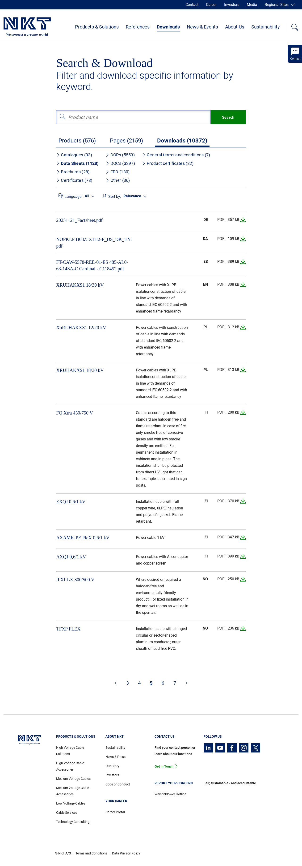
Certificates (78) (74, 180)
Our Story (112, 766)
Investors (231, 4)
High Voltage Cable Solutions (70, 751)
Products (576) (77, 140)
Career (211, 4)
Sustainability (265, 27)
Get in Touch (164, 766)
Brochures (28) (72, 171)
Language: (73, 196)
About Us (234, 27)
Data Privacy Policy (126, 853)
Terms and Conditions (91, 853)
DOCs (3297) (120, 163)
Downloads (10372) (182, 140)
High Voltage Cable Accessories (70, 766)
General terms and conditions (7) (176, 154)
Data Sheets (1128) (77, 163)
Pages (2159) (126, 140)
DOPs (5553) (120, 154)
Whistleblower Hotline (170, 794)
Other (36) (118, 180)
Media (252, 4)
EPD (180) (118, 171)
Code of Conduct (117, 784)
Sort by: (114, 196)
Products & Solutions (97, 27)
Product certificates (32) (168, 163)
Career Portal (115, 812)
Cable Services (66, 812)
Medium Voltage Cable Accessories (72, 791)
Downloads (168, 27)
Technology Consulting (72, 822)
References (138, 27)
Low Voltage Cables (70, 803)
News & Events (202, 27)
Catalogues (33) (74, 154)
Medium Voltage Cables (73, 779)
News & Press (115, 757)
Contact (191, 4)
